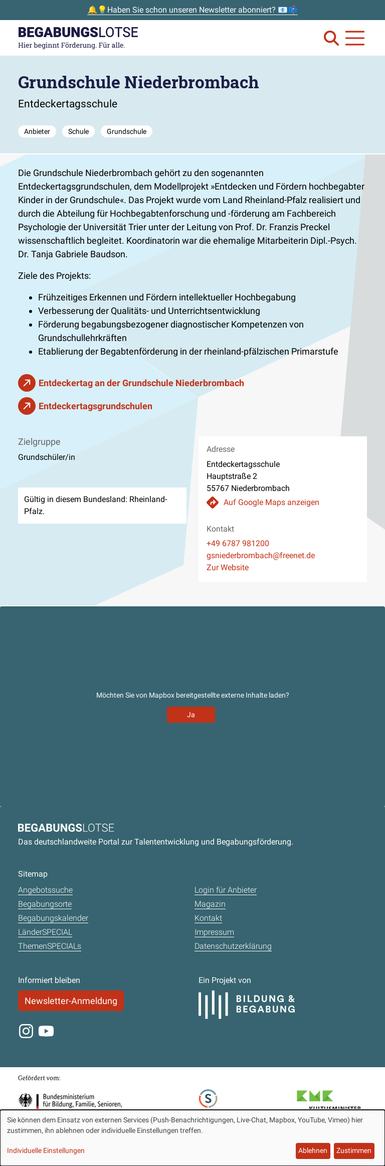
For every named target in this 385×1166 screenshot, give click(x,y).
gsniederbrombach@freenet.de (261, 555)
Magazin (210, 904)
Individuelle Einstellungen (46, 1150)
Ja (191, 715)
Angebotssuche (45, 890)
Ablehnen (312, 1150)
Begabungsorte (45, 904)
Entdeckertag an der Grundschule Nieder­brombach (141, 383)
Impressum (214, 932)
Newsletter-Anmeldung (71, 1000)
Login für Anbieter (226, 890)
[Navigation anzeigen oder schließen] (355, 38)
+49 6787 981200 (238, 543)
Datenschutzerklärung (233, 946)
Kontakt (208, 918)
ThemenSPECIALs (49, 946)
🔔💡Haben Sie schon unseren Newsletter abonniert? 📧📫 (192, 10)
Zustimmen (353, 1150)
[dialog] (192, 1138)
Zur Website (228, 567)
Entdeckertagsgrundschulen (95, 406)
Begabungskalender (53, 918)
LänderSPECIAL (45, 932)
